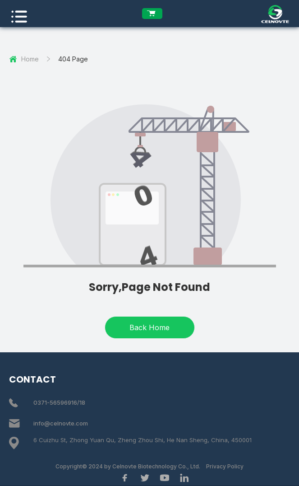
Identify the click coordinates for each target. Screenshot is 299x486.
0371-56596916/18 (59, 402)
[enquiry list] (152, 13)
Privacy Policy (225, 466)
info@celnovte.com (60, 423)
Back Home (149, 327)
